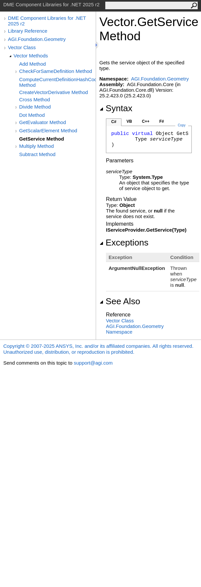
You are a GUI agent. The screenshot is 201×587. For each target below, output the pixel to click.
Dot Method (32, 115)
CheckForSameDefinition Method (55, 71)
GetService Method (41, 139)
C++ (146, 121)
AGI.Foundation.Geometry (37, 39)
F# (161, 121)
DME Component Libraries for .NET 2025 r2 (47, 20)
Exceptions (124, 242)
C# (113, 121)
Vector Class (22, 47)
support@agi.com (93, 363)
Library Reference (27, 31)
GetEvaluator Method (42, 122)
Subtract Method (37, 154)
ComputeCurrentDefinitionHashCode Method (57, 82)
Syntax (115, 108)
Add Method (32, 64)
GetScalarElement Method (48, 130)
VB (129, 121)
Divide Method (35, 107)
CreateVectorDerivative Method (53, 92)
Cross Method (34, 99)
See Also (119, 301)
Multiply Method (36, 146)
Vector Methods (31, 55)
